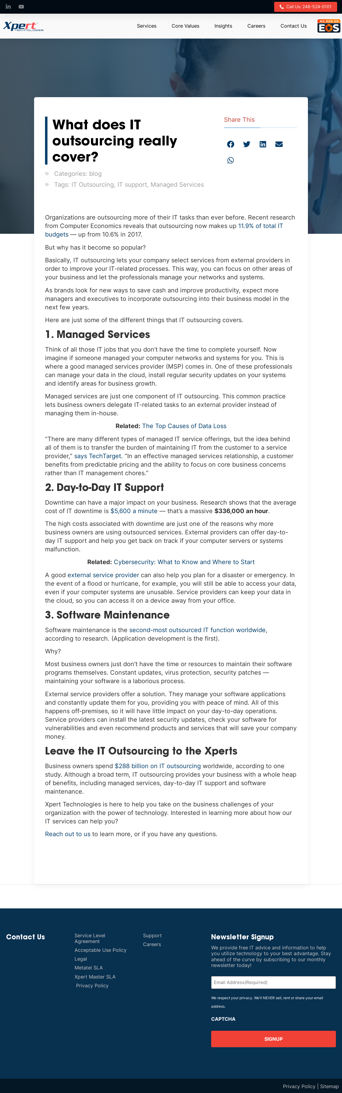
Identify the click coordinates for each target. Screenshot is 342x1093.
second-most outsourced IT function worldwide (197, 629)
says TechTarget (97, 455)
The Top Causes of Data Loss (184, 425)
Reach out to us (67, 833)
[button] (231, 144)
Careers (256, 25)
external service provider (103, 574)
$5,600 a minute (134, 510)
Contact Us (294, 25)
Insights (223, 25)
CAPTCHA (223, 1018)
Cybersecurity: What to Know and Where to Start (184, 561)
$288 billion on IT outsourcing (158, 765)
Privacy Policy (299, 1085)
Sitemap (329, 1085)
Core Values (185, 25)
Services (146, 25)
